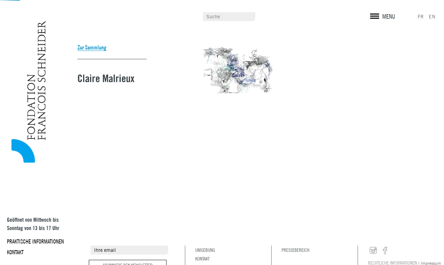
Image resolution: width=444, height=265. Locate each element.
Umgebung (205, 250)
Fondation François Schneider (25, 92)
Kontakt (15, 252)
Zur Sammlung (91, 47)
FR (421, 16)
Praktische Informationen (35, 241)
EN (432, 16)
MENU (388, 16)
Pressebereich (295, 250)
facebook (385, 251)
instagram (373, 251)
